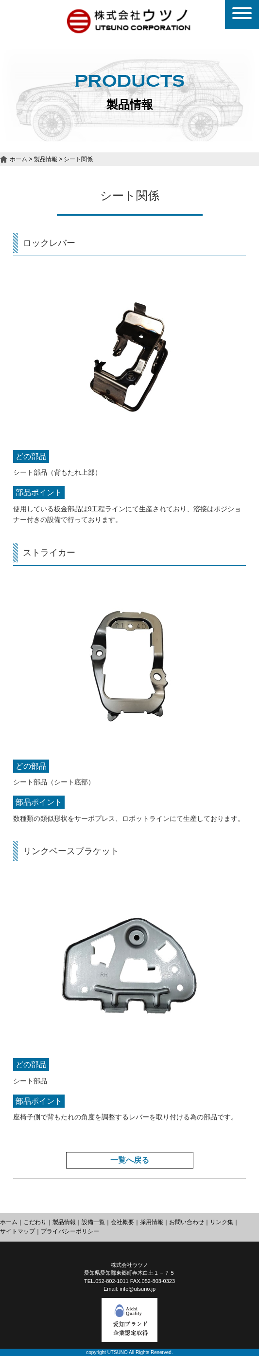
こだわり (35, 1222)
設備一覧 (93, 1222)
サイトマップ (17, 1231)
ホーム (18, 159)
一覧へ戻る (129, 1160)
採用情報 (151, 1222)
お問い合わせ (186, 1222)
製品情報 (45, 159)
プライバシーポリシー (70, 1231)
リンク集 (221, 1222)
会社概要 (122, 1222)
